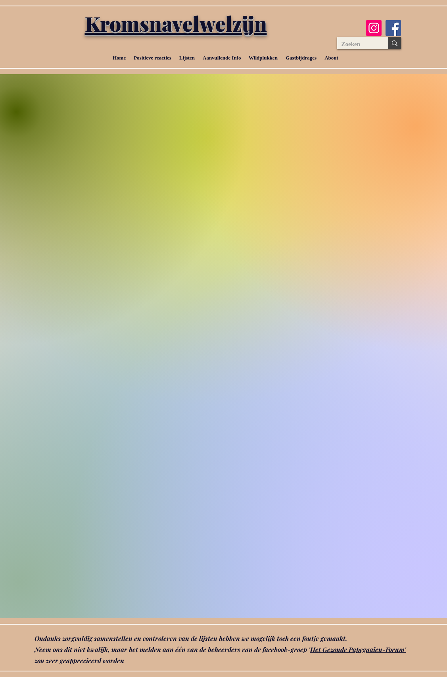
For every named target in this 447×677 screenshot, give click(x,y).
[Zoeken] (356, 44)
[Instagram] (374, 28)
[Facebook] (393, 28)
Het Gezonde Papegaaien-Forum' (358, 649)
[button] (187, 58)
